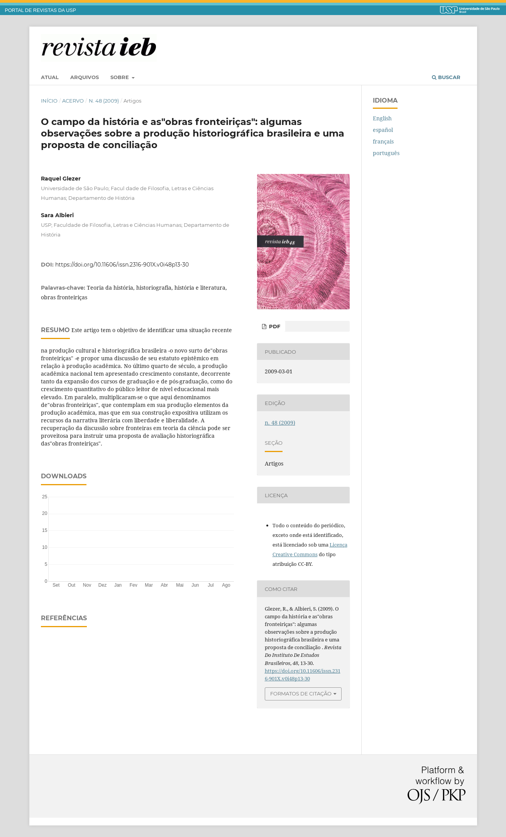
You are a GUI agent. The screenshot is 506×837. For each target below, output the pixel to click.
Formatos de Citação (301, 693)
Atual (50, 77)
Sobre (120, 77)
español (383, 129)
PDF (273, 326)
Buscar (446, 77)
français (383, 141)
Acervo (73, 101)
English (382, 118)
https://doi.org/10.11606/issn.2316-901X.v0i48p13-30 (122, 264)
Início (49, 101)
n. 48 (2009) (104, 101)
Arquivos (84, 77)
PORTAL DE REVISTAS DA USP (40, 10)
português (386, 153)
